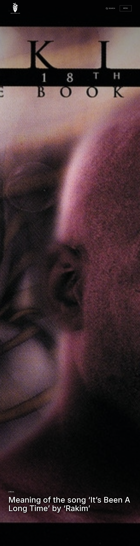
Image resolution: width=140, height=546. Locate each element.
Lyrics (11, 492)
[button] (110, 8)
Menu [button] (125, 8)
